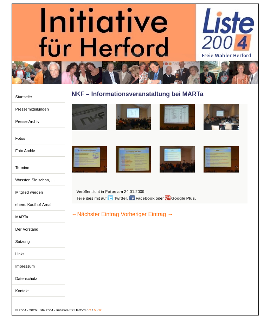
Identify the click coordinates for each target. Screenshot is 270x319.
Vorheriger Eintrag (147, 214)
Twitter (120, 198)
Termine (22, 167)
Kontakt (22, 291)
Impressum (25, 266)
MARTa (21, 217)
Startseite (23, 97)
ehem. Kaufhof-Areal (33, 204)
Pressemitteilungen (32, 109)
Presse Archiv (27, 121)
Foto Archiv (25, 151)
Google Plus (183, 198)
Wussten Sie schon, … (35, 180)
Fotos (20, 138)
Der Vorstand (26, 229)
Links (20, 254)
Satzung (22, 241)
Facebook (145, 198)
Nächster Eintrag (95, 214)
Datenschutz (26, 278)
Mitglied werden (29, 192)
